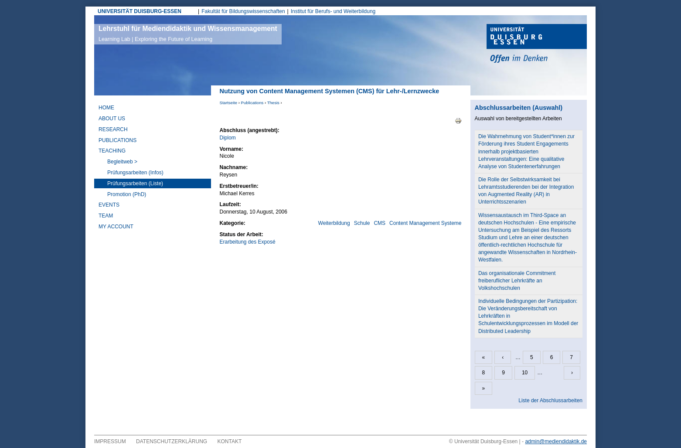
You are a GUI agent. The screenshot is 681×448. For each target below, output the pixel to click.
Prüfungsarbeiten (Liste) (135, 183)
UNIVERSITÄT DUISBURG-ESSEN (139, 11)
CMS (379, 223)
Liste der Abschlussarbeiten (550, 400)
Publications (252, 102)
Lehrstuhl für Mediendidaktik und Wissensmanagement (188, 33)
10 (525, 373)
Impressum (110, 441)
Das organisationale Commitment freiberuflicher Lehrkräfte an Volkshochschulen (516, 280)
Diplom (228, 138)
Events (109, 205)
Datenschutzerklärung (171, 441)
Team (106, 216)
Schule (362, 223)
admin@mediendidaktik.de (556, 441)
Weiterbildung (334, 223)
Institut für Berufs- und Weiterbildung (333, 11)
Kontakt (230, 441)
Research (113, 129)
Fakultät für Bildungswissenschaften (243, 11)
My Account (116, 227)
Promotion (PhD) (126, 194)
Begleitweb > (122, 162)
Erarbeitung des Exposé (248, 242)
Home (106, 108)
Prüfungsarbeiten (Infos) (135, 173)
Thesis (273, 102)
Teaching (112, 151)
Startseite (229, 102)
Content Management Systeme (425, 223)
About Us (112, 118)
